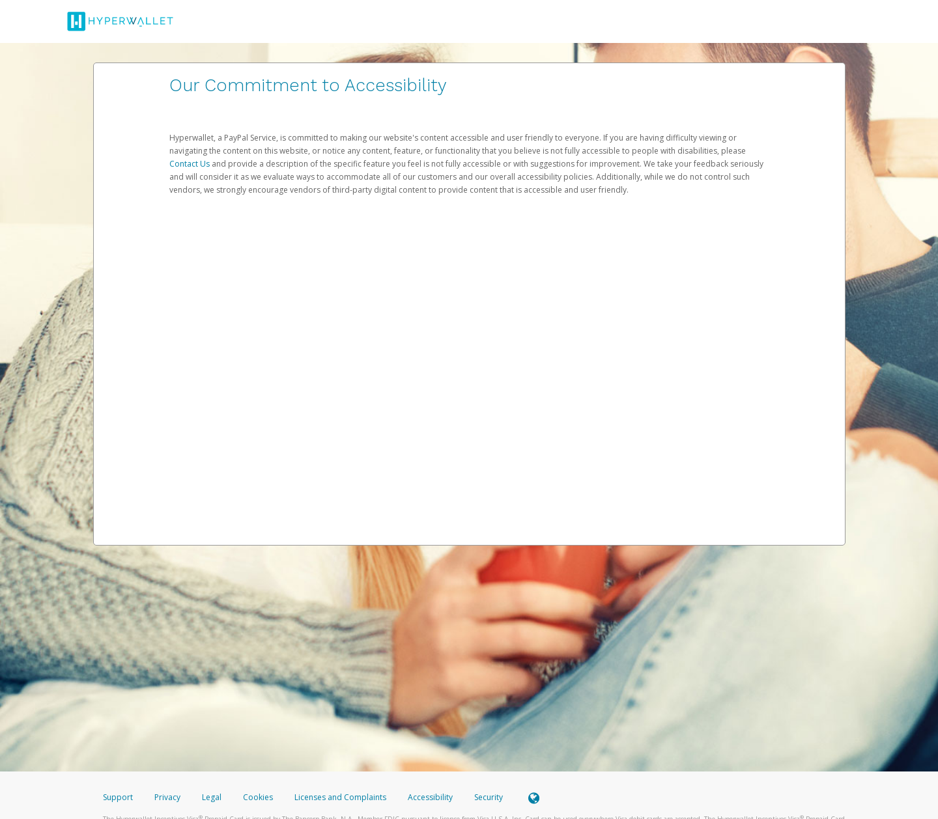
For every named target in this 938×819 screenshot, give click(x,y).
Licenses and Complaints (341, 797)
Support (118, 797)
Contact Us (190, 163)
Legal (211, 797)
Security (488, 797)
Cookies (258, 797)
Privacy (167, 797)
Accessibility (430, 797)
